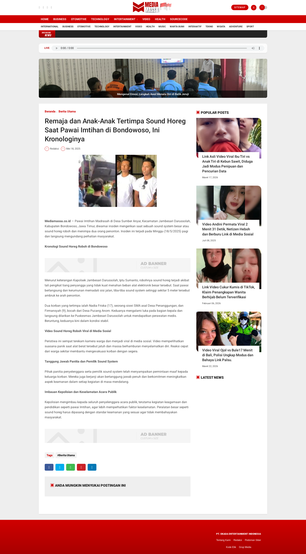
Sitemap (240, 7)
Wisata (221, 26)
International (50, 26)
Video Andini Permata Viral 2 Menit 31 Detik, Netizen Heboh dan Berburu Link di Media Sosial (228, 229)
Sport (250, 26)
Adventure (236, 26)
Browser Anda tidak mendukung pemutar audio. (158, 48)
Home (45, 19)
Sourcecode (179, 19)
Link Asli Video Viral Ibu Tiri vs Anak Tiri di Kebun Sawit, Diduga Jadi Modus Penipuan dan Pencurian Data (227, 163)
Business (59, 19)
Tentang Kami (223, 538)
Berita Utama (67, 111)
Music (162, 26)
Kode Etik (231, 545)
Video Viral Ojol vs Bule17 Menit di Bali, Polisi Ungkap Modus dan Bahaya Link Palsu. (227, 355)
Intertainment (124, 19)
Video (146, 19)
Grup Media (245, 545)
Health (160, 19)
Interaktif (195, 26)
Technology (100, 19)
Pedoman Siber (253, 538)
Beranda (50, 111)
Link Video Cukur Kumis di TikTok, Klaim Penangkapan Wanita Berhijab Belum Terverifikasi (228, 292)
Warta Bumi (177, 26)
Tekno (209, 26)
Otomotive (78, 19)
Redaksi (237, 538)
